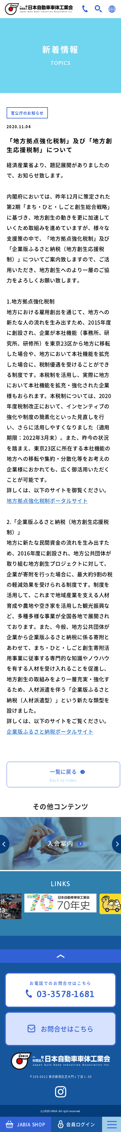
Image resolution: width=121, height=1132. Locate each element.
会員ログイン (76, 1124)
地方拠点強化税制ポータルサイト (47, 501)
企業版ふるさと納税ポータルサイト (50, 731)
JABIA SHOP (25, 1124)
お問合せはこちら (61, 1028)
